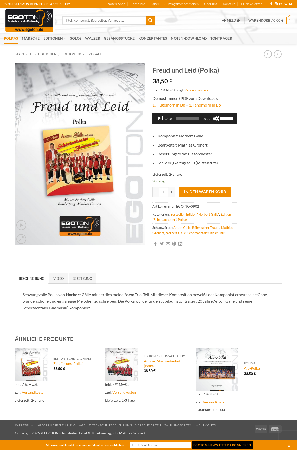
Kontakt (229, 4)
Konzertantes (152, 38)
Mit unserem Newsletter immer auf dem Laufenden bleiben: (85, 445)
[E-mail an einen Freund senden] (168, 244)
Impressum (24, 425)
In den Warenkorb (205, 191)
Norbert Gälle (176, 233)
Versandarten (148, 425)
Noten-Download (189, 38)
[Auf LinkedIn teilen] (180, 244)
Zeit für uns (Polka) (68, 363)
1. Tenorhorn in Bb (205, 104)
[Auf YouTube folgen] (290, 4)
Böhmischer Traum (205, 228)
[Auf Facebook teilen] (155, 244)
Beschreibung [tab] (31, 278)
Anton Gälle (182, 228)
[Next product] (268, 54)
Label (155, 4)
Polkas (11, 38)
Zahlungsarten (178, 425)
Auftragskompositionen (181, 4)
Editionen (55, 38)
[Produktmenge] (164, 192)
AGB (82, 425)
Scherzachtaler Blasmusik (206, 233)
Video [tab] (58, 278)
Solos (76, 38)
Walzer (92, 38)
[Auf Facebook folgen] (271, 4)
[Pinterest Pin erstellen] (174, 244)
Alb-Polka (252, 368)
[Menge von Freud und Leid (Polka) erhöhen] (172, 192)
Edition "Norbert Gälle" (83, 54)
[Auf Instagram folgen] (276, 4)
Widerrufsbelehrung (56, 425)
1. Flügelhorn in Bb (168, 104)
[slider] (187, 118)
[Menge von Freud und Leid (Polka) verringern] (155, 192)
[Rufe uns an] (285, 4)
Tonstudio (138, 4)
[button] (251, 4)
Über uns (210, 4)
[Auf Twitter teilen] (162, 244)
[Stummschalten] (216, 118)
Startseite (24, 54)
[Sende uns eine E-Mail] (280, 4)
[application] (194, 118)
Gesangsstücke (119, 38)
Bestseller (177, 214)
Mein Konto (206, 425)
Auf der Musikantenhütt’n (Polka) (164, 363)
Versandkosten (196, 90)
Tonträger (221, 38)
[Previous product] (278, 54)
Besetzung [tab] (82, 278)
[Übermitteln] (150, 20)
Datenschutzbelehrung (110, 425)
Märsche (31, 38)
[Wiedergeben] (160, 118)
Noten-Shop (116, 4)
